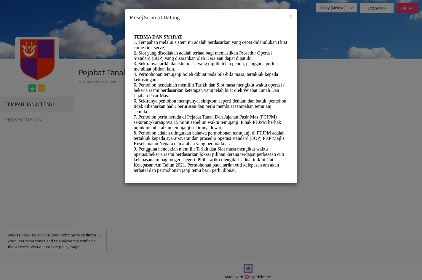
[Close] (290, 16)
